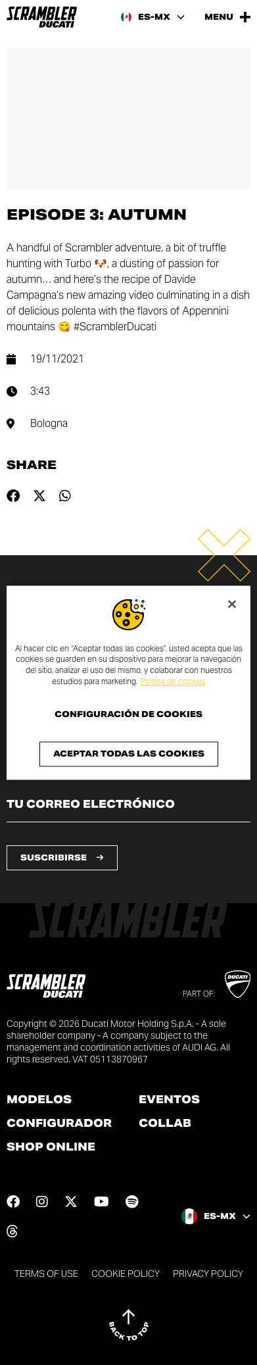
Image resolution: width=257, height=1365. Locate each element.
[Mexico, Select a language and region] (153, 17)
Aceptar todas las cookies (128, 753)
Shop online (51, 1147)
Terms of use (46, 1273)
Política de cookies (173, 681)
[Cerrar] (232, 603)
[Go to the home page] (42, 17)
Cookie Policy (125, 1273)
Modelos (39, 1100)
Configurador (59, 1123)
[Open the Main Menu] (227, 17)
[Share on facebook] (13, 496)
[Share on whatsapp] (65, 496)
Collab (165, 1123)
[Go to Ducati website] (237, 984)
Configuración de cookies (128, 714)
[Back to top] (129, 1325)
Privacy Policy (208, 1273)
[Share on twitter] (39, 496)
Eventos (169, 1100)
